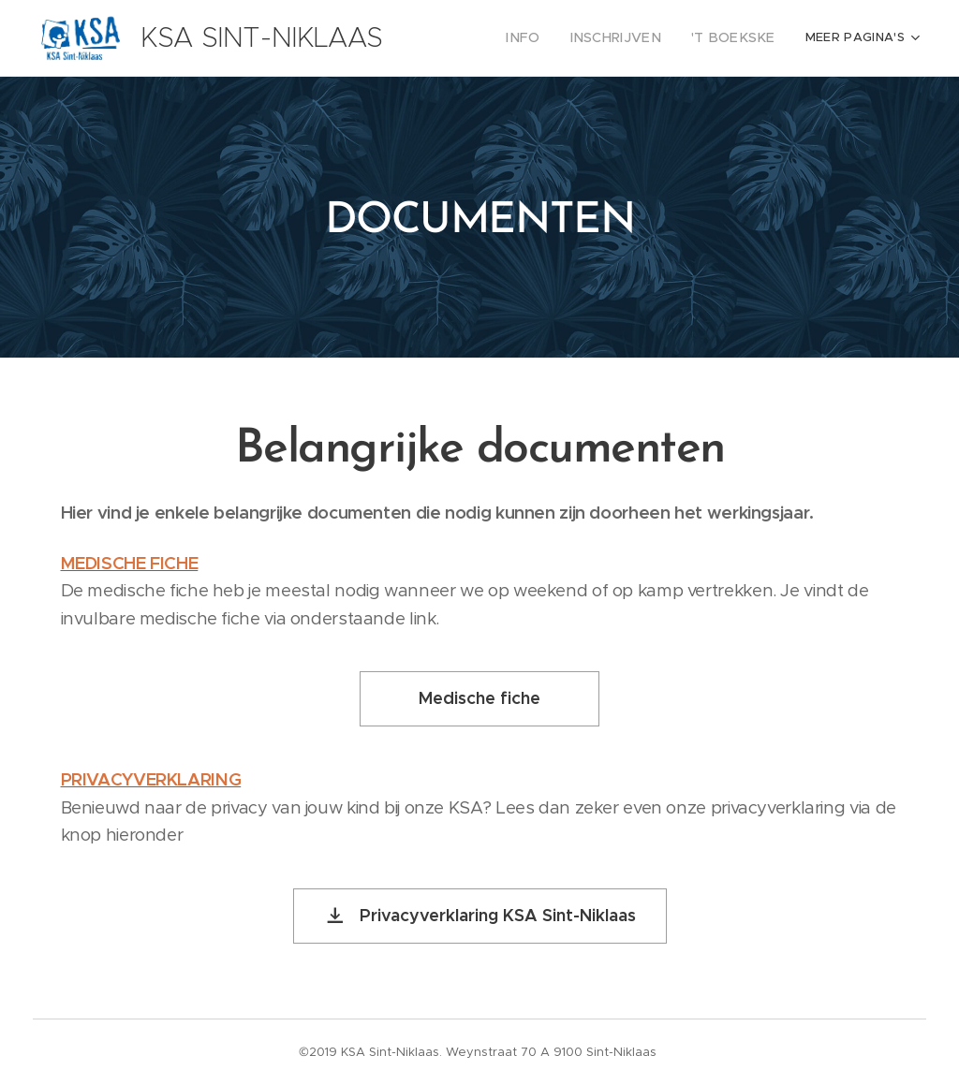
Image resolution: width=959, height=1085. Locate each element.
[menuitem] (549, 38)
